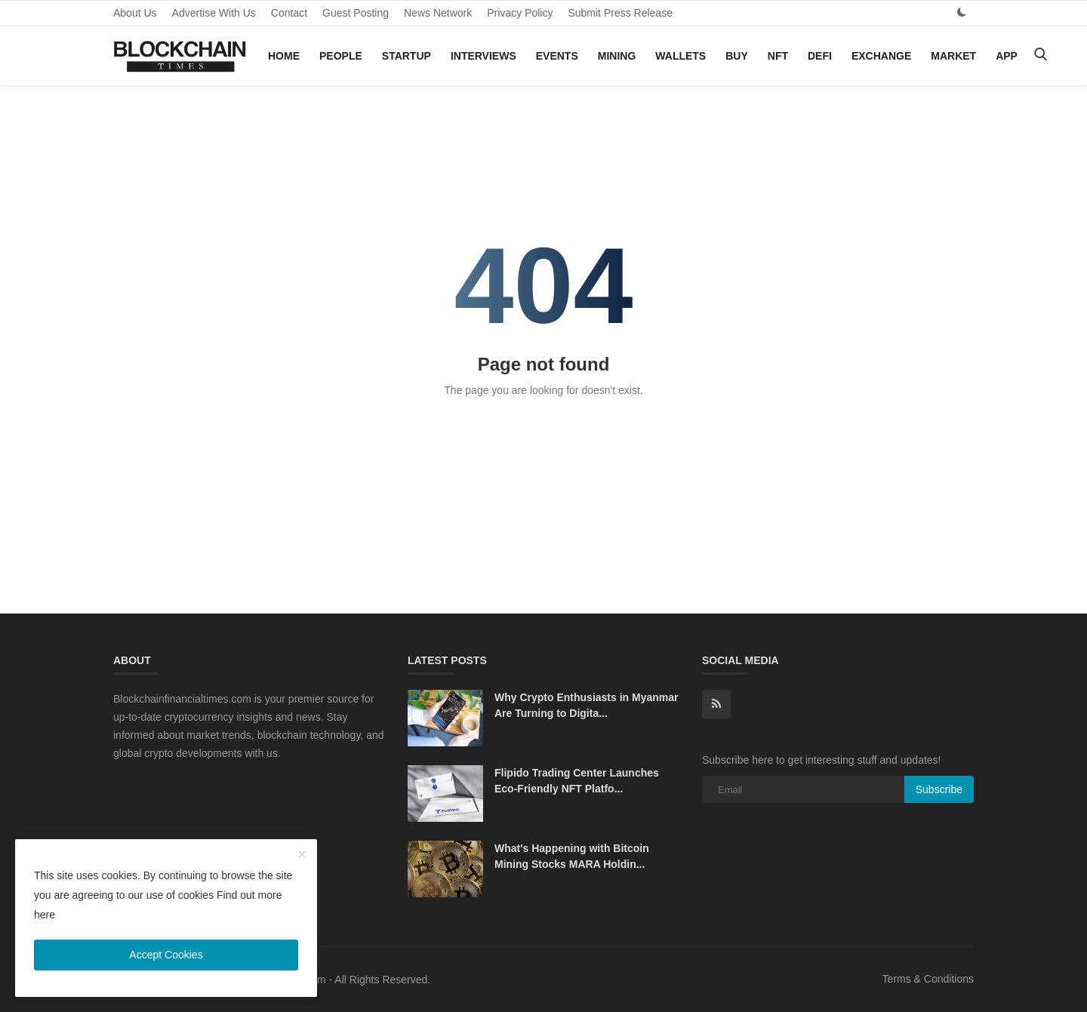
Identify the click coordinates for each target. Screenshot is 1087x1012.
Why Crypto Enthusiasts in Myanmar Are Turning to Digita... (586, 705)
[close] (301, 855)
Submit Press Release (620, 13)
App (1007, 56)
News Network (438, 13)
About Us (135, 13)
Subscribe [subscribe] (939, 789)
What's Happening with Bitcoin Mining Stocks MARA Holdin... (571, 856)
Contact (289, 13)
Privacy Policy (520, 13)
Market (953, 56)
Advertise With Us (214, 13)
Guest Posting (355, 13)
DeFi (820, 56)
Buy (736, 56)
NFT (778, 56)
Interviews (483, 56)
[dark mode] (962, 12)
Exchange (881, 56)
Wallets (680, 56)
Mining (617, 56)
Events (557, 56)
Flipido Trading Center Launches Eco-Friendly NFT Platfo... (576, 781)
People (340, 56)
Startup (406, 56)
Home (284, 56)
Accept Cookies (165, 955)
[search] (1040, 55)
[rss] (716, 704)
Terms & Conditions (928, 979)
